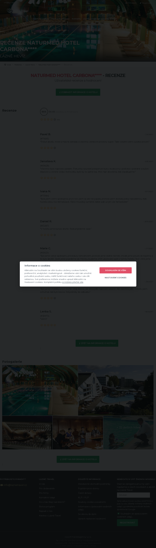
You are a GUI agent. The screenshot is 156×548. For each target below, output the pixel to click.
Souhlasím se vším (115, 270)
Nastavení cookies (115, 277)
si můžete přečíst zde (72, 282)
